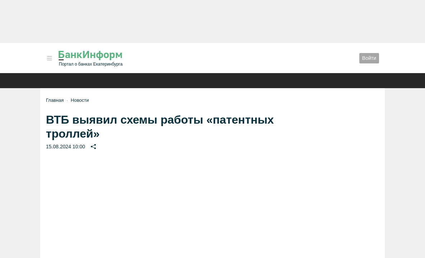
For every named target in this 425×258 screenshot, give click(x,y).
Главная (55, 100)
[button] (49, 58)
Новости (80, 100)
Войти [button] (369, 58)
